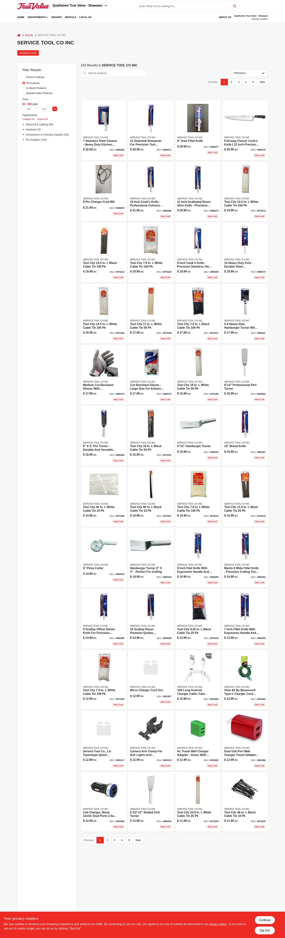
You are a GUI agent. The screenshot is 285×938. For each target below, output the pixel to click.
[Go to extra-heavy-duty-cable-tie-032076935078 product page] (151, 314)
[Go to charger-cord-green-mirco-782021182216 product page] (151, 680)
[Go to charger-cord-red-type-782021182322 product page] (245, 680)
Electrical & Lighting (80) (39, 124)
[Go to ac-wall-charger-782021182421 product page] (245, 741)
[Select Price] (54, 109)
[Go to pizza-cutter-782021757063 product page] (104, 558)
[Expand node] (24, 124)
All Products (33, 83)
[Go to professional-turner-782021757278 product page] (104, 436)
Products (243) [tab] (28, 52)
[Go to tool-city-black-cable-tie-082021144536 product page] (104, 252)
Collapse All (28, 119)
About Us (225, 17)
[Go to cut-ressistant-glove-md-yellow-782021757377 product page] (104, 375)
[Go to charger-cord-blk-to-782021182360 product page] (151, 741)
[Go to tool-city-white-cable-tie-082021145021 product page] (104, 680)
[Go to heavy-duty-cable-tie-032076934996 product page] (104, 314)
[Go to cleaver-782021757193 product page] (104, 130)
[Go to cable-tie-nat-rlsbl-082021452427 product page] (151, 252)
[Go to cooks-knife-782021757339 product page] (245, 130)
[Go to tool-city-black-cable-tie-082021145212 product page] (245, 497)
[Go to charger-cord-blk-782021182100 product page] (104, 192)
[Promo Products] (24, 77)
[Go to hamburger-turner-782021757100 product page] (245, 314)
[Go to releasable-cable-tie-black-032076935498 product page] (198, 619)
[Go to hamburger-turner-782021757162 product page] (198, 436)
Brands (57, 17)
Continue (264, 920)
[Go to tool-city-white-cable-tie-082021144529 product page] (245, 192)
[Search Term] (187, 6)
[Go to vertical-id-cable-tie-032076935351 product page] (198, 497)
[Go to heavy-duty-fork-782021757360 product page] (245, 252)
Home (21, 17)
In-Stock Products (36, 88)
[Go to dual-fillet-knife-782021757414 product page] (198, 130)
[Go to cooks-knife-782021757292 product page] (151, 192)
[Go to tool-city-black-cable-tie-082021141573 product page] (151, 436)
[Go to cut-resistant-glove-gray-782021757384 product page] (151, 375)
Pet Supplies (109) (36, 139)
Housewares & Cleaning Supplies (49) (47, 134)
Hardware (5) (33, 129)
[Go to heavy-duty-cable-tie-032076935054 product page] (198, 375)
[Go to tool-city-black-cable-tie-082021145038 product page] (198, 314)
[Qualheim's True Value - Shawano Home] (33, 6)
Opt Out (265, 930)
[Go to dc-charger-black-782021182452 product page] (104, 802)
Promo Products (35, 77)
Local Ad (85, 17)
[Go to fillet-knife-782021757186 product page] (245, 619)
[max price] (44, 109)
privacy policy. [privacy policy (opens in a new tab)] (218, 924)
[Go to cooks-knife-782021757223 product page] (198, 252)
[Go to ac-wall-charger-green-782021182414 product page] (198, 741)
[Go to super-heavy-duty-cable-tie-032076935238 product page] (104, 497)
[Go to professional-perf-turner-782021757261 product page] (245, 375)
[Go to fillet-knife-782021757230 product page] (198, 558)
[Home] (19, 35)
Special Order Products (39, 93)
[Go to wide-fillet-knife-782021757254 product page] (245, 558)
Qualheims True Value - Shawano (80, 5)
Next (262, 82)
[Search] (235, 6)
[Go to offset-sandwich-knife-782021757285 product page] (104, 619)
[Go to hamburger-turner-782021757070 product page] (151, 558)
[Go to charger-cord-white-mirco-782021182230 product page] (198, 680)
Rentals (70, 17)
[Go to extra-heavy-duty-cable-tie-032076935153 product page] (198, 802)
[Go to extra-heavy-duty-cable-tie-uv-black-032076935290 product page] (245, 802)
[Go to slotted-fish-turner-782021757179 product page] (151, 802)
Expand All (42, 119)
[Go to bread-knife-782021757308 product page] (245, 436)
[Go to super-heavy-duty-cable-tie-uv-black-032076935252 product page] (151, 497)
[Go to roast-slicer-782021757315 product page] (151, 619)
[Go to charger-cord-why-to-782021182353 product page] (104, 741)
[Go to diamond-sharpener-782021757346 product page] (151, 130)
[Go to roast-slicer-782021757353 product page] (198, 192)
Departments (37, 17)
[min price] (29, 109)
